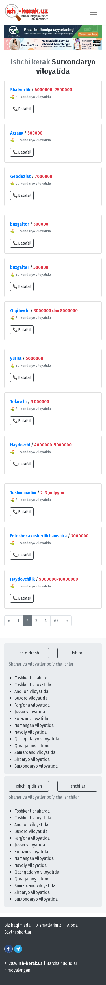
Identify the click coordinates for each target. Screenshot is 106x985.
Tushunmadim (23, 492)
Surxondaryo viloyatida (36, 766)
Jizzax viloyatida (29, 711)
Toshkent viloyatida (32, 684)
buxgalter (19, 224)
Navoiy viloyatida (30, 732)
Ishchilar (77, 786)
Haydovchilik (22, 579)
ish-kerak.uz (30, 963)
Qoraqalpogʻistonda (33, 745)
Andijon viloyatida (31, 691)
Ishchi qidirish (29, 786)
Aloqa (72, 925)
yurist (15, 358)
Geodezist (20, 176)
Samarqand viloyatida (34, 752)
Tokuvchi (18, 401)
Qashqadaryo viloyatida (36, 739)
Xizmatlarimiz (48, 925)
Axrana (16, 133)
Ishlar (77, 653)
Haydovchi (20, 445)
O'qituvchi (19, 310)
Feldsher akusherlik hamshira (38, 536)
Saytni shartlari (18, 932)
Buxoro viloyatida (30, 698)
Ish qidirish (28, 653)
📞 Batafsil (22, 109)
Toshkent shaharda (32, 678)
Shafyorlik (20, 89)
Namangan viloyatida (34, 725)
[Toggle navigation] (93, 12)
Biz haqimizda (17, 925)
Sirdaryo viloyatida (32, 759)
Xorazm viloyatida (31, 718)
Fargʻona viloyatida (32, 705)
